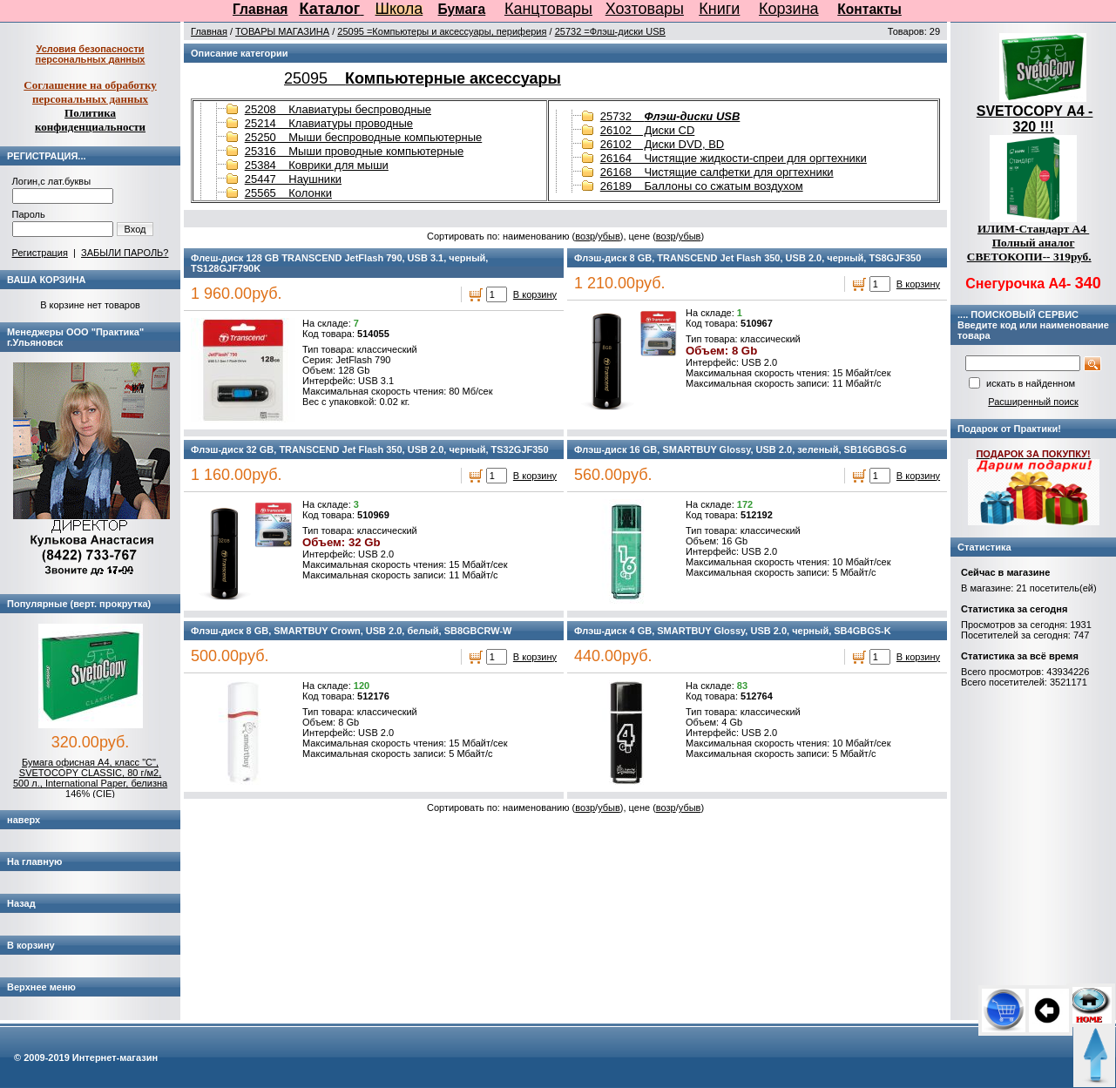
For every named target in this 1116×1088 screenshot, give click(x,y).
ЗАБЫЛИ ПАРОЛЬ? (124, 252)
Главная (260, 9)
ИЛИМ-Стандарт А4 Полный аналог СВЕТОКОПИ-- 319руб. (1029, 242)
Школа (399, 8)
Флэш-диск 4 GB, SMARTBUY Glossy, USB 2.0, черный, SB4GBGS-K (732, 630)
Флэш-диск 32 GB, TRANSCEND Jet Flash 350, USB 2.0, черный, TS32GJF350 (370, 449)
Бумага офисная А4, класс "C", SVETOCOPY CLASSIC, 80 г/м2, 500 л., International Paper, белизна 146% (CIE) (90, 778)
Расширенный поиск (1033, 401)
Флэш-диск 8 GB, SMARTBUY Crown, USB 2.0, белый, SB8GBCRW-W (351, 630)
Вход (135, 229)
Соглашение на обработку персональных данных (90, 91)
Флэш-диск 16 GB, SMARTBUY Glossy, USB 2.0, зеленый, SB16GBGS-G (740, 449)
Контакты (869, 9)
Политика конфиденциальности (90, 119)
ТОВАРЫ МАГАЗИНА (282, 31)
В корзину (535, 294)
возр (585, 236)
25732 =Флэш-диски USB (610, 31)
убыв (609, 236)
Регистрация (40, 252)
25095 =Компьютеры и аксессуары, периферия (441, 31)
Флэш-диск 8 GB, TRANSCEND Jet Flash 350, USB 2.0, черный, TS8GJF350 (747, 258)
